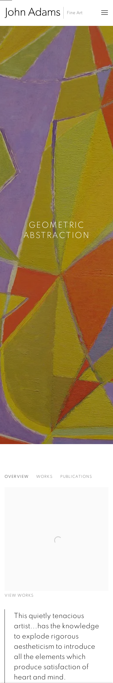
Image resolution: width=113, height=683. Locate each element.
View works (19, 596)
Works (44, 477)
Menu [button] (103, 12)
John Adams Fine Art (44, 13)
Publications (76, 477)
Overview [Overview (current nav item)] (17, 477)
